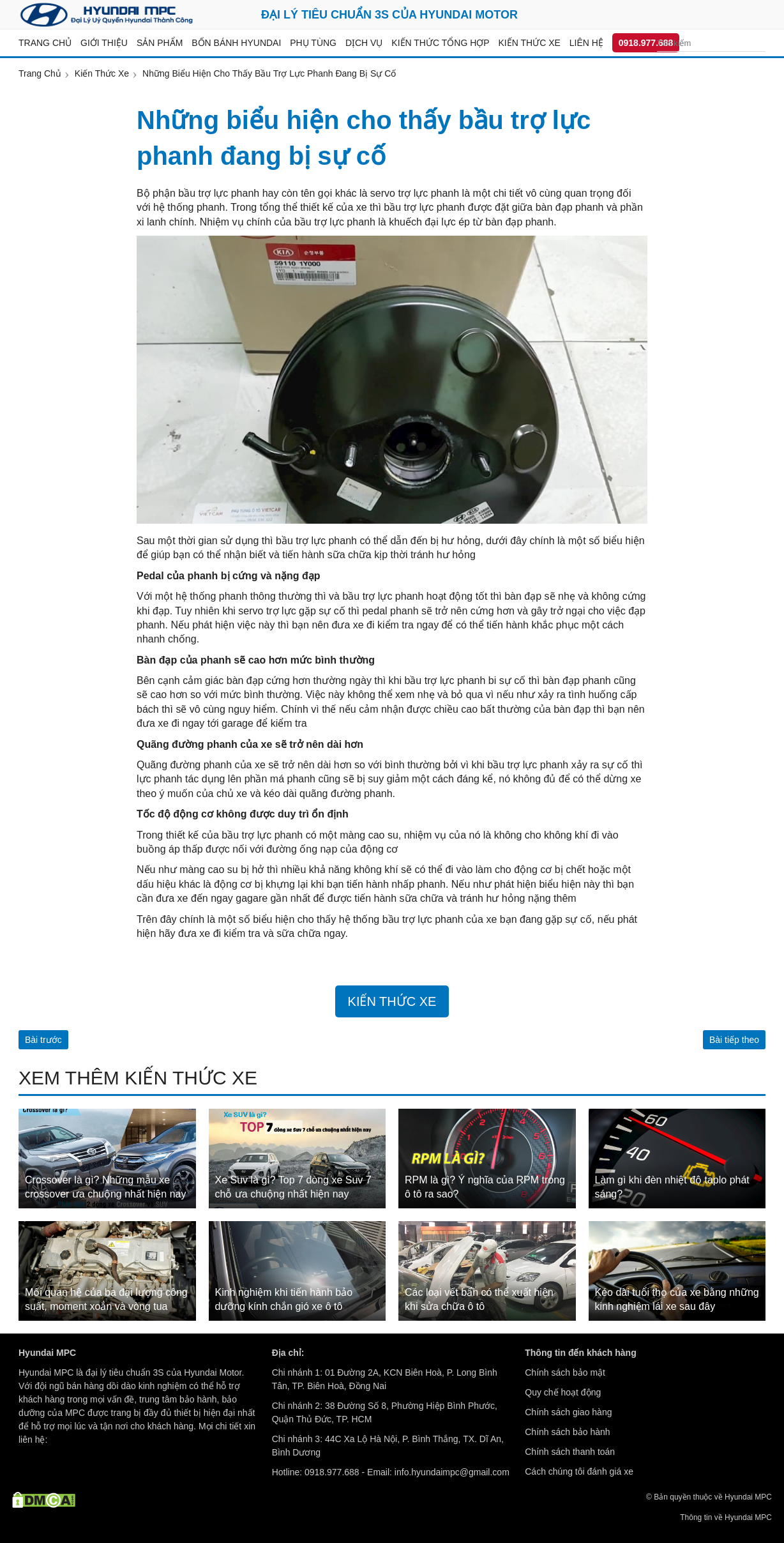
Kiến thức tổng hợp (440, 43)
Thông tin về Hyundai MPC (726, 1517)
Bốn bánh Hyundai (236, 43)
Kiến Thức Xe (392, 1001)
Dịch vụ (364, 43)
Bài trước (43, 1040)
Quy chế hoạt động (563, 1392)
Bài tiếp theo (734, 1040)
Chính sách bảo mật (565, 1372)
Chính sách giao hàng (568, 1412)
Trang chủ (45, 43)
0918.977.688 (646, 43)
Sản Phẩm (160, 43)
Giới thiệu (104, 43)
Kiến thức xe (530, 43)
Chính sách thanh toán (570, 1452)
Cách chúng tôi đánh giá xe (579, 1471)
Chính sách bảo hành (567, 1432)
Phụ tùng (313, 43)
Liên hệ (586, 43)
